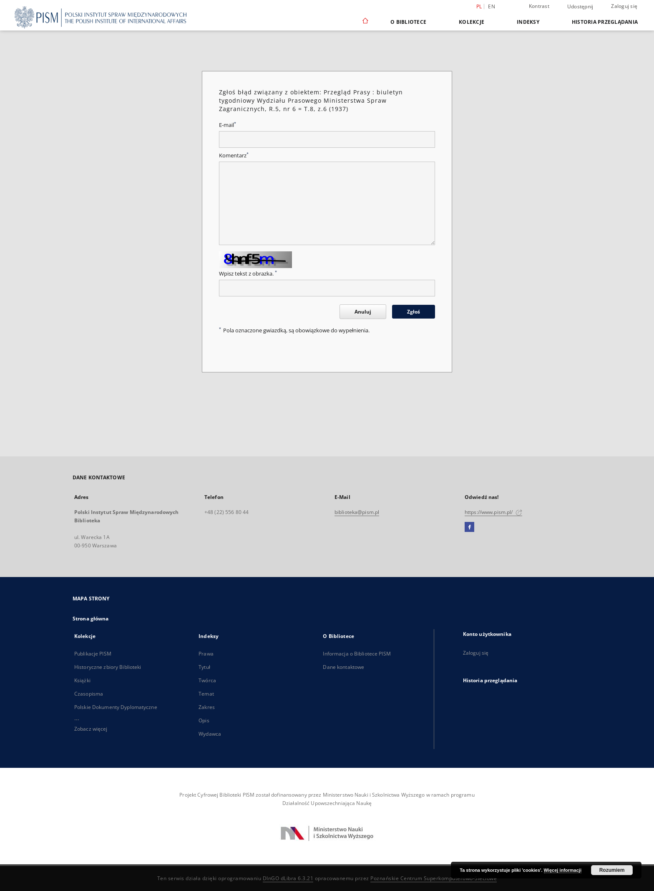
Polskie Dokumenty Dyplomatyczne (115, 707)
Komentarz (234, 155)
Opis (204, 720)
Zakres (207, 707)
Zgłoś (413, 311)
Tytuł (204, 667)
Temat (206, 693)
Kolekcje (471, 21)
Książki (82, 680)
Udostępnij (580, 6)
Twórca (207, 680)
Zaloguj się (624, 6)
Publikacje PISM (92, 653)
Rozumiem (612, 870)
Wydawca (210, 733)
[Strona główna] (364, 22)
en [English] (491, 6)
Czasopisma (88, 693)
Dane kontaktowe (343, 667)
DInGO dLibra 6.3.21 (288, 878)
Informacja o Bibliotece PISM (356, 653)
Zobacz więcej (91, 728)
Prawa (206, 653)
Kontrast (539, 6)
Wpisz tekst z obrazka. (248, 273)
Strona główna (91, 618)
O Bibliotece (408, 21)
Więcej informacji (562, 870)
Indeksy (528, 21)
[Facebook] (469, 527)
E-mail (227, 125)
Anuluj (363, 311)
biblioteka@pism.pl (357, 512)
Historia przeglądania (605, 21)
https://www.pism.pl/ (493, 512)
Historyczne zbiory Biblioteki (107, 667)
